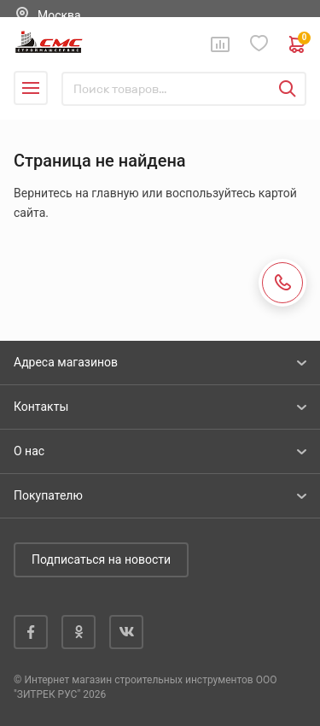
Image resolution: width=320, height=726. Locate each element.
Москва (59, 15)
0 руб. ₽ (297, 44)
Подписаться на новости (101, 559)
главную (114, 193)
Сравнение (220, 44)
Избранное (259, 44)
